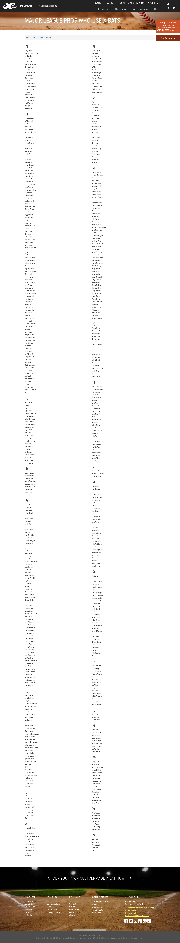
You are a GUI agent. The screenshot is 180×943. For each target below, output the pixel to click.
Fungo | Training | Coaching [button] (132, 3)
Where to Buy (29, 904)
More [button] (157, 9)
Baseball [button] (100, 3)
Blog (48, 901)
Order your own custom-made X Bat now (90, 878)
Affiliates (72, 915)
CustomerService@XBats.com (137, 915)
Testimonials (29, 909)
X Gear (134, 9)
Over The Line (154, 3)
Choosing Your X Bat (54, 912)
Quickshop (73, 907)
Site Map (27, 912)
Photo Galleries (52, 909)
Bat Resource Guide (120, 9)
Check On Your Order (168, 38)
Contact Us (28, 915)
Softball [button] (112, 3)
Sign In (170, 4)
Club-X (71, 912)
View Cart (72, 904)
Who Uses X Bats (30, 907)
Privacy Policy (96, 913)
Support (94, 904)
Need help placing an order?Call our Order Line (167, 26)
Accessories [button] (145, 9)
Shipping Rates (97, 907)
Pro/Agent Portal (74, 909)
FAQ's (49, 907)
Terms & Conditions (98, 910)
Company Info (29, 901)
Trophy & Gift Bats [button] (102, 9)
